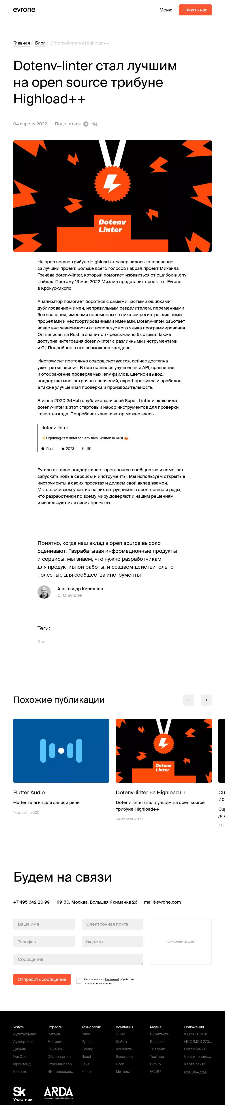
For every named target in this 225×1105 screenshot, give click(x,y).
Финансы (55, 1049)
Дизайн (19, 1049)
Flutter (87, 1071)
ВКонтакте (159, 1034)
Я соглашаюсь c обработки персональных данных (109, 981)
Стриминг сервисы (60, 1064)
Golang (87, 1049)
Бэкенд (19, 1071)
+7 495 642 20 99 (31, 902)
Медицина (56, 1041)
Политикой (112, 979)
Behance (157, 1041)
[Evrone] (24, 9)
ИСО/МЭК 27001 (198, 1042)
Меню (165, 10)
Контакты (124, 1049)
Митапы (123, 1071)
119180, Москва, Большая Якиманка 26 (96, 902)
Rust (42, 641)
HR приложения (60, 1072)
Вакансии (124, 1056)
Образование (59, 1056)
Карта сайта (194, 1064)
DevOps (19, 1056)
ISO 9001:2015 (196, 1034)
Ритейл (53, 1034)
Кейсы (121, 1041)
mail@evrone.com (162, 902)
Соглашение (195, 1049)
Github (155, 1064)
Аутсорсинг (23, 1041)
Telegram (157, 1049)
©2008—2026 (195, 1072)
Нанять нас (195, 10)
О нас (121, 1034)
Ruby (86, 1034)
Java (85, 1064)
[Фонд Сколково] (27, 1094)
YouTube (157, 1056)
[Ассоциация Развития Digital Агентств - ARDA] (58, 1094)
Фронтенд (22, 1064)
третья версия (62, 367)
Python (87, 1041)
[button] (188, 700)
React (86, 1056)
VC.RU (155, 1071)
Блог (120, 1064)
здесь (124, 348)
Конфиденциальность (197, 1057)
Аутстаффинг (24, 1034)
